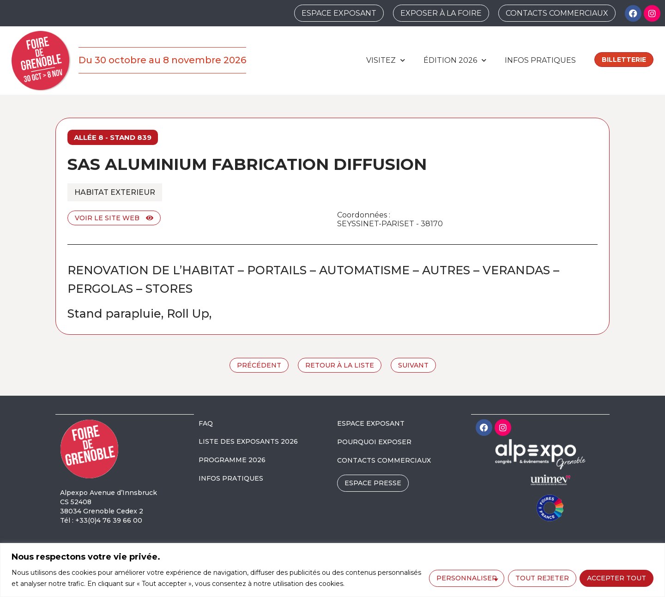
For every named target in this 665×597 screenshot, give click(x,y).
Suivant (413, 365)
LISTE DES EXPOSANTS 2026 (248, 441)
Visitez (385, 60)
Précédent (259, 365)
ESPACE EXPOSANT (371, 423)
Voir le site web (114, 218)
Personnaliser (466, 577)
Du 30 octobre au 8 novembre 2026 (162, 60)
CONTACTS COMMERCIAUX (384, 460)
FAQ (206, 423)
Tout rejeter (541, 577)
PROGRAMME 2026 (232, 460)
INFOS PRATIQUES (231, 478)
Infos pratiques (540, 60)
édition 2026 (454, 60)
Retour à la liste (339, 365)
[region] (332, 570)
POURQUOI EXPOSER (374, 442)
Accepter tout (616, 577)
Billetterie (624, 59)
